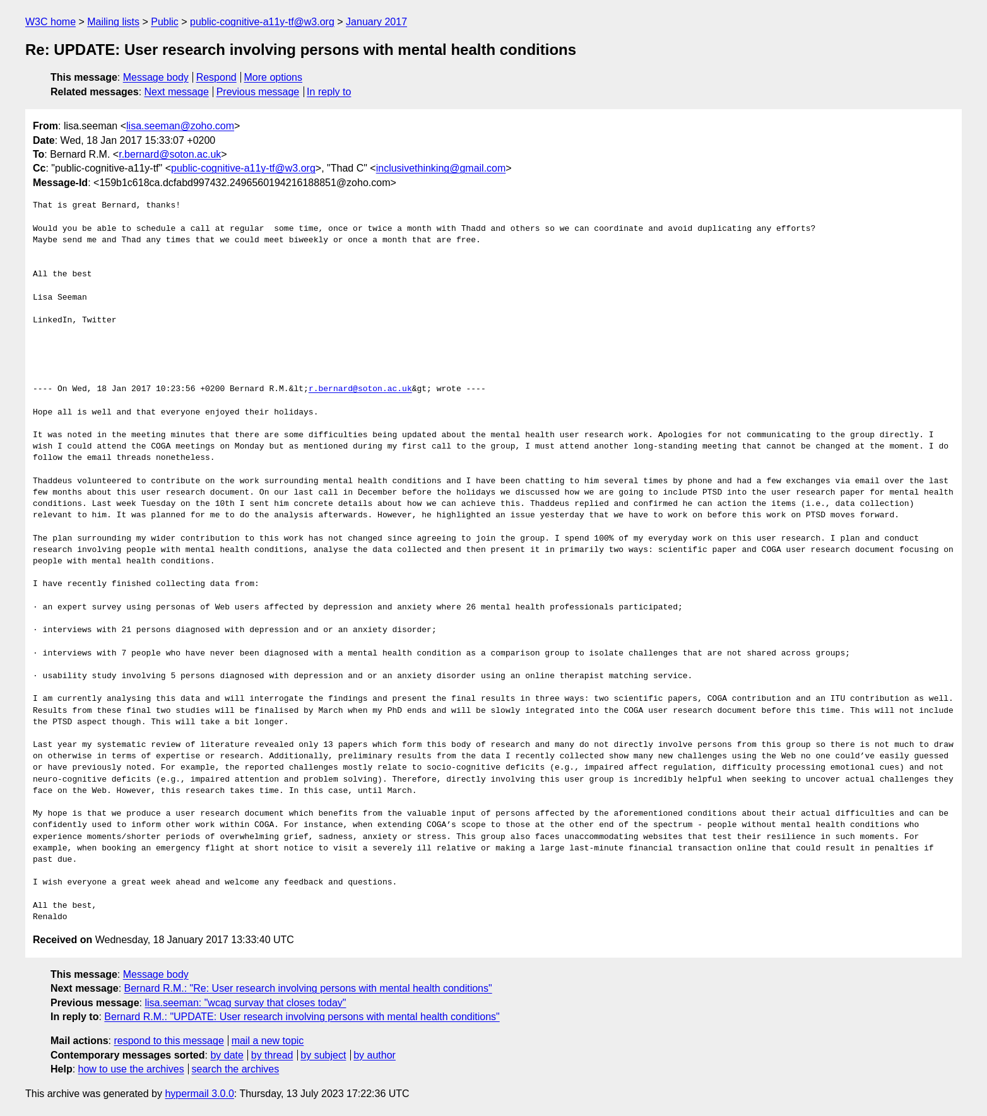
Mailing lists (113, 21)
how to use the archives (131, 1069)
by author (374, 1055)
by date (226, 1055)
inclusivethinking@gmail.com (441, 168)
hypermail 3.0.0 (199, 1093)
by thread (272, 1055)
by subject (323, 1055)
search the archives (236, 1069)
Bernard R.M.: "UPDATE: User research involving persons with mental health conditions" (301, 1016)
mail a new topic (268, 1040)
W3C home (50, 21)
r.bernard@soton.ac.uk (170, 154)
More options (273, 77)
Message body (156, 77)
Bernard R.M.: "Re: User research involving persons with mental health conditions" (308, 988)
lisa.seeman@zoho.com (180, 125)
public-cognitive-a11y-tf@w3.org (262, 21)
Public (165, 21)
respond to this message (168, 1040)
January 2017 (376, 21)
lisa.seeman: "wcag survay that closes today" (245, 1002)
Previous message (258, 91)
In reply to (329, 91)
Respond (216, 77)
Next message (177, 91)
